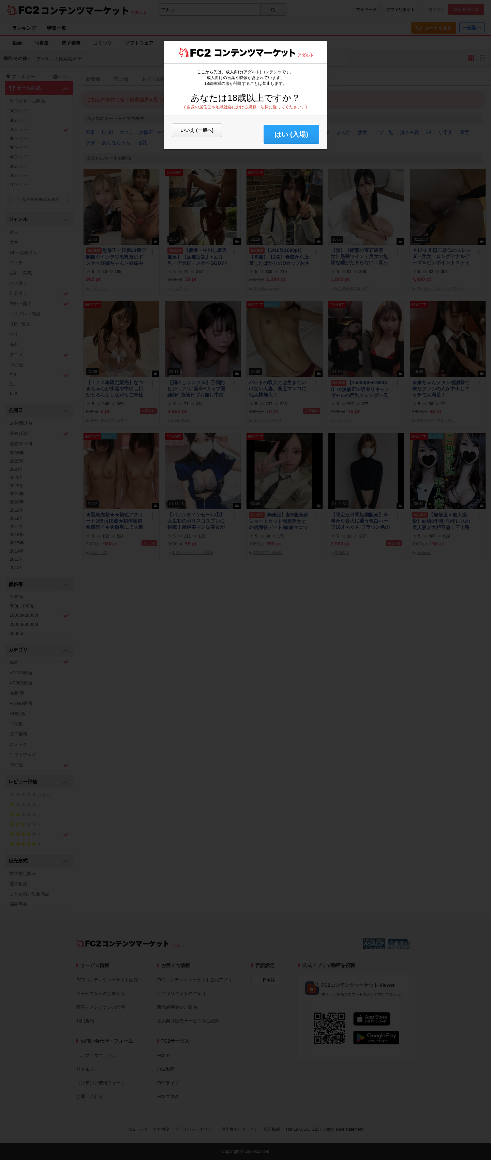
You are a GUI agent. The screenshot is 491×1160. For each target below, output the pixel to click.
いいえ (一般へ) (196, 130)
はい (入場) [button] (291, 134)
